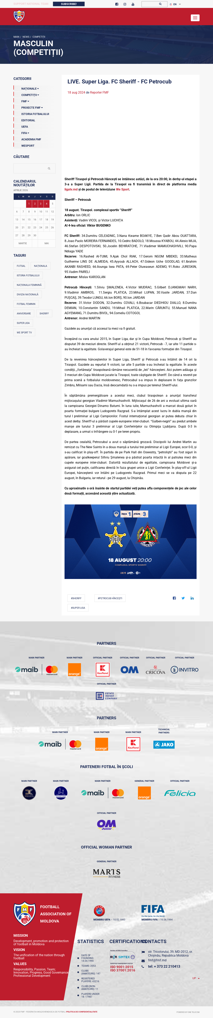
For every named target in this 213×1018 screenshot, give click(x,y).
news (25, 36)
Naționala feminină (29, 285)
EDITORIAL (24, 119)
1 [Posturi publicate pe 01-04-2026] (29, 203)
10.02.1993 (119, 919)
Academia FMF (27, 138)
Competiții (38, 36)
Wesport (23, 145)
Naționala (40, 266)
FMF (21, 100)
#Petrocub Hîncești (110, 598)
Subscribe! (69, 4)
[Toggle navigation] (195, 17)
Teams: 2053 (89, 965)
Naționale (26, 87)
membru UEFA (101, 919)
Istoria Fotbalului (31, 113)
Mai (47, 243)
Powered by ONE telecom (188, 1012)
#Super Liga (78, 608)
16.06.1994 (166, 919)
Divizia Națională (27, 294)
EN (173, 4)
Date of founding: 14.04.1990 (88, 958)
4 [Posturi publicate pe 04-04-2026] (46, 203)
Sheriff (44, 313)
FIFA (21, 132)
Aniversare (24, 313)
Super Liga (23, 323)
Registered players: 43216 (90, 980)
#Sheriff (76, 598)
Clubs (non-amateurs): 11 (90, 987)
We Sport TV (24, 332)
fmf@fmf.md (157, 960)
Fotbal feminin (26, 304)
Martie (23, 243)
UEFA (20, 125)
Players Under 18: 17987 (90, 995)
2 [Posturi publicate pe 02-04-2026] (35, 203)
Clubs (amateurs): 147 (91, 972)
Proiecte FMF (28, 106)
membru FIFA (150, 919)
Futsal (21, 266)
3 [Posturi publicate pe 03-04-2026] (40, 203)
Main (16, 36)
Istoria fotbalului (28, 275)
